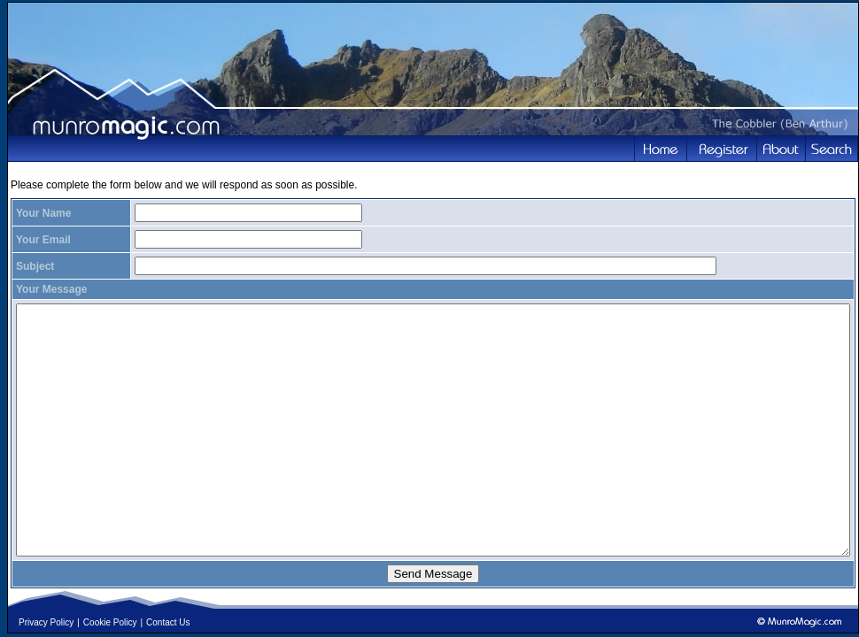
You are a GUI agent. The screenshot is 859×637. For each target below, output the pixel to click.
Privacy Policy (46, 622)
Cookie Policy (110, 622)
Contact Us (168, 622)
